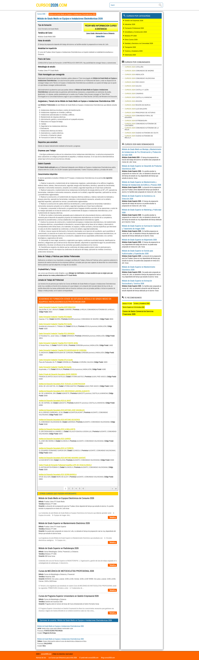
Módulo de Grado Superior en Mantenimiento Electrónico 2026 (64, 523)
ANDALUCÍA (134, 74)
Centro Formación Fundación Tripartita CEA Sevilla (55, 367)
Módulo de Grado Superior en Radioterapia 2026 (59, 548)
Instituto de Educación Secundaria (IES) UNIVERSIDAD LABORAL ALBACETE (64, 391)
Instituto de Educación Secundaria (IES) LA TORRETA (56, 448)
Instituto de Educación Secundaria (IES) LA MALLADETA (57, 429)
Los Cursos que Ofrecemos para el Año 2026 (62, 657)
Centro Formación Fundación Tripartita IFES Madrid (55, 317)
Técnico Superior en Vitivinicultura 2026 (133, 307)
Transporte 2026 (130, 47)
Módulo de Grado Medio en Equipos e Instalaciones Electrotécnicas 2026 (60, 626)
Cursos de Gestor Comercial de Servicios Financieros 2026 (138, 312)
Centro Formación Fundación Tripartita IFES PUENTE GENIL (58, 343)
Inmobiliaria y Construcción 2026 (136, 32)
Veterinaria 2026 (130, 55)
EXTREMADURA (136, 121)
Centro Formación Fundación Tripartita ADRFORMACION (57, 307)
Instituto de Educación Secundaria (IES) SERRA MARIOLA (58, 474)
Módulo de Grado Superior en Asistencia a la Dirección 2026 (138, 197)
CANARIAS (134, 93)
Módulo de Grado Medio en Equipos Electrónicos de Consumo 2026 (66, 498)
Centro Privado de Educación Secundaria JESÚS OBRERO (58, 374)
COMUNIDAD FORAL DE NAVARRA (139, 116)
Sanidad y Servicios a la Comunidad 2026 (139, 43)
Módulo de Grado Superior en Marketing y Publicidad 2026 (141, 211)
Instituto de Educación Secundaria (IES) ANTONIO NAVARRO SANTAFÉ (62, 458)
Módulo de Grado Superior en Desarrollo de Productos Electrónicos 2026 (142, 167)
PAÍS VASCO (135, 82)
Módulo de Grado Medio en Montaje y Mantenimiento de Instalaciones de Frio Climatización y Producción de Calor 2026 (141, 152)
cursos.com (55, 5)
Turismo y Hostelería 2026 (134, 51)
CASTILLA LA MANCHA (138, 97)
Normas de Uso (41, 657)
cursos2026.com (46, 654)
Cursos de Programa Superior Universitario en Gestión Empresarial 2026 (69, 596)
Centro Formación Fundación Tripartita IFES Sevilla (55, 324)
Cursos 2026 (41, 14)
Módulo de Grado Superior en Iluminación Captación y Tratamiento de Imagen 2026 (141, 227)
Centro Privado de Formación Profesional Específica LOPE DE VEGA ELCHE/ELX (65, 465)
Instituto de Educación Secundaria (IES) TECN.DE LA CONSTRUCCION (62, 384)
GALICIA (133, 86)
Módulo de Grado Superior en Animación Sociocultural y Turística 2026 (137, 282)
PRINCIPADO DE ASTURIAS (140, 113)
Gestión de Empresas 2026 (134, 20)
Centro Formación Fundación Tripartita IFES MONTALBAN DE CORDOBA (62, 350)
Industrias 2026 (130, 24)
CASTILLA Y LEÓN (137, 90)
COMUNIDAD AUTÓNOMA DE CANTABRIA (140, 124)
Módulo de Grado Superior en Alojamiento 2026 (139, 239)
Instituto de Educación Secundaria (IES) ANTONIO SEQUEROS (59, 419)
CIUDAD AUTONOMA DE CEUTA (141, 133)
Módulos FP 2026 (131, 36)
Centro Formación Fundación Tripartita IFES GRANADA (56, 333)
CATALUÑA (134, 67)
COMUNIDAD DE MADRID (139, 71)
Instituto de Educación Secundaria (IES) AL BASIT (55, 400)
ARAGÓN (133, 101)
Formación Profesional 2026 (134, 28)
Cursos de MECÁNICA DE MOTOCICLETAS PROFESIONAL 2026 (66, 570)
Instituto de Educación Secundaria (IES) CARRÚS (55, 439)
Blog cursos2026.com (108, 657)
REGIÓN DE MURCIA (138, 105)
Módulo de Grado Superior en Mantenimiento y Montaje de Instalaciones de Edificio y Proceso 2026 (141, 183)
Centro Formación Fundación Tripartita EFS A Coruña (56, 360)
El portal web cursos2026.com (88, 657)
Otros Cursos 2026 (131, 40)
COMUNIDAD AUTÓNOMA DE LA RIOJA (142, 129)
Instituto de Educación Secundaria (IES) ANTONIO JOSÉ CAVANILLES (62, 410)
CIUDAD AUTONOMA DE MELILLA (139, 137)
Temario (112, 517)
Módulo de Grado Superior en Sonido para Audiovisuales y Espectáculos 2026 (137, 252)
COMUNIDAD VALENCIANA (140, 78)
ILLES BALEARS (136, 109)
